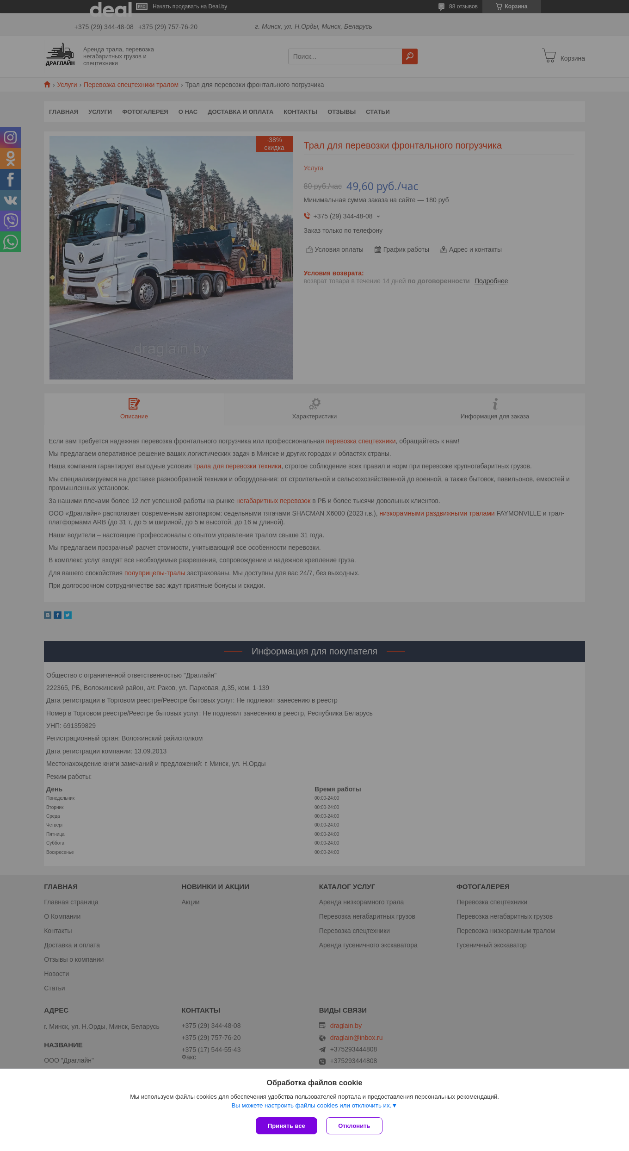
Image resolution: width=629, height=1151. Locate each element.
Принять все (286, 1125)
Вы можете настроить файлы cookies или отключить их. (311, 1105)
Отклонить (354, 1125)
